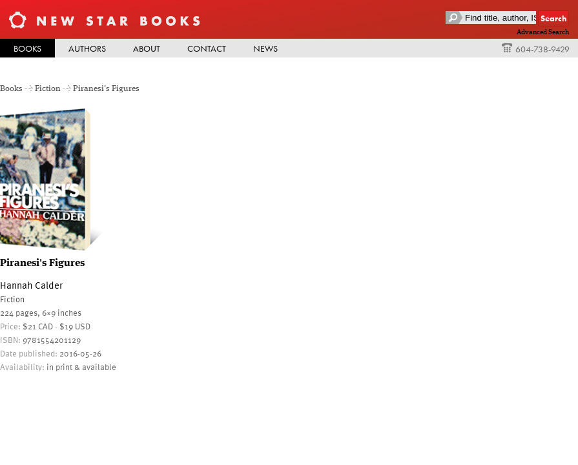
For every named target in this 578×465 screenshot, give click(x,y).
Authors (87, 48)
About (146, 48)
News (265, 48)
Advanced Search (543, 32)
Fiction (48, 89)
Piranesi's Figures (106, 89)
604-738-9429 (536, 49)
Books (27, 48)
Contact (206, 48)
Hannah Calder (31, 285)
